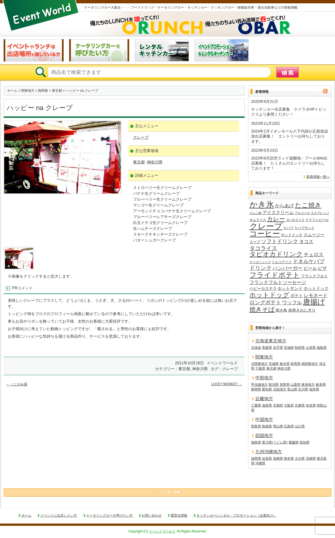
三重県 (256, 405)
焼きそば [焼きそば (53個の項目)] (262, 310)
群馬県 (296, 364)
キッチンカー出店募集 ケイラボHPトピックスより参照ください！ (288, 111)
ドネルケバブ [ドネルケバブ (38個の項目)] (308, 261)
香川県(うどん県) (275, 442)
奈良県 (311, 405)
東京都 (57, 91)
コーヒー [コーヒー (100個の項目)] (264, 234)
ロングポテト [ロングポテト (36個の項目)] (265, 302)
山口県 (300, 426)
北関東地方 (259, 364)
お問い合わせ (152, 515)
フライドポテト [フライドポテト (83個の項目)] (274, 275)
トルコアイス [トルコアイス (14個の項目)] (282, 262)
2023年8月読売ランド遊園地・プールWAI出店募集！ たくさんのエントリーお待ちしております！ (289, 163)
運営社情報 (179, 515)
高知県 (304, 442)
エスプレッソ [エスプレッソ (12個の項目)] (320, 213)
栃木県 (285, 364)
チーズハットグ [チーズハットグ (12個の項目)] (260, 262)
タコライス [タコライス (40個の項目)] (263, 248)
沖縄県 (260, 463)
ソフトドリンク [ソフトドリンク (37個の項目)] (279, 241)
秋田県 (300, 348)
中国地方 (264, 419)
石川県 (303, 389)
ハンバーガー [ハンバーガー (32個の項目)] (287, 268)
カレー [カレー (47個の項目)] (276, 219)
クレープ (141, 137)
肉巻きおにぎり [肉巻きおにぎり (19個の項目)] (302, 310)
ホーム (12, 91)
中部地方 (264, 377)
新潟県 (274, 385)
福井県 (314, 389)
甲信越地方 (259, 385)
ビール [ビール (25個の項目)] (310, 268)
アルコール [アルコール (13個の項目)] (302, 213)
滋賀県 (267, 405)
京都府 (278, 405)
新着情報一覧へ (318, 177)
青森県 (267, 348)
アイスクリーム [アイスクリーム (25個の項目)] (278, 212)
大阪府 (289, 405)
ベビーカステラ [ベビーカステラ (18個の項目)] (263, 289)
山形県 (311, 348)
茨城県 (274, 364)
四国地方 (264, 435)
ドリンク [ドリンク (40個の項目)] (260, 268)
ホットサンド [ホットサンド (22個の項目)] (290, 288)
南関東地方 (309, 364)
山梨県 (296, 385)
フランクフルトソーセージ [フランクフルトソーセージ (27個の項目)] (277, 282)
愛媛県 (294, 442)
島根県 (267, 426)
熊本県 (289, 458)
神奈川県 (154, 162)
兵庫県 (300, 405)
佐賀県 (267, 458)
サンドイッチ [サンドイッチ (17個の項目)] (291, 235)
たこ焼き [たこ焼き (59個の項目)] (308, 205)
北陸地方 (279, 389)
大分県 (300, 458)
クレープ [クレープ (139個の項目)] (265, 226)
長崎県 (278, 458)
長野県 (285, 385)
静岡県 (256, 389)
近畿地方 (264, 398)
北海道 (256, 348)
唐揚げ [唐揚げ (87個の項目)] (314, 302)
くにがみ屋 (16, 384)
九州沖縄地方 (268, 451)
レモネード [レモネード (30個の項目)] (316, 295)
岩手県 (278, 348)
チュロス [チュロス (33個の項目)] (314, 254)
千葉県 (260, 368)
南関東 (43, 91)
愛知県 (267, 389)
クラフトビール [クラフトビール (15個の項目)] (317, 220)
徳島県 (256, 442)
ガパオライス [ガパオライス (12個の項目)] (295, 219)
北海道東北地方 (270, 340)
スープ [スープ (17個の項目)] (254, 242)
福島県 (322, 348)
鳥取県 (256, 426)
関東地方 (27, 91)
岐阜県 (321, 385)
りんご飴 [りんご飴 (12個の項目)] (255, 213)
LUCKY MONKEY (226, 384)
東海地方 (308, 385)
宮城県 (289, 348)
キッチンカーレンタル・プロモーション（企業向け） (236, 515)
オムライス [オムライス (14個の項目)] (257, 220)
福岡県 (256, 458)
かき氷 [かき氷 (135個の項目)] (261, 205)
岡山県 (278, 426)
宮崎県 (311, 458)
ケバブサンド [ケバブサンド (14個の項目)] (304, 228)
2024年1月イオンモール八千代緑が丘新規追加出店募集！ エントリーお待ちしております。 (289, 136)
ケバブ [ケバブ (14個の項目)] (288, 228)
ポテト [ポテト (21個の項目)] (296, 295)
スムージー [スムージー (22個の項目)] (314, 234)
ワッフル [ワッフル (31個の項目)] (292, 302)
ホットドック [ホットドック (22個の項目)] (316, 288)
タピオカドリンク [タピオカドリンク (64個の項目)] (276, 254)
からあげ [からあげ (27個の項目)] (284, 205)
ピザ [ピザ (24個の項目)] (322, 268)
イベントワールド (162, 531)
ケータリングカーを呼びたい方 (109, 515)
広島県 (289, 426)
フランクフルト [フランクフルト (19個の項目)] (314, 276)
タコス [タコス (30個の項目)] (306, 241)
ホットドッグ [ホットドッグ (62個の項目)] (269, 295)
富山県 (292, 389)
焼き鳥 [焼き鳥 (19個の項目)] (281, 310)
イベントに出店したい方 (58, 515)
